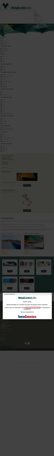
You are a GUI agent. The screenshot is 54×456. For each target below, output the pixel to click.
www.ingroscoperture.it (32, 307)
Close (50, 294)
